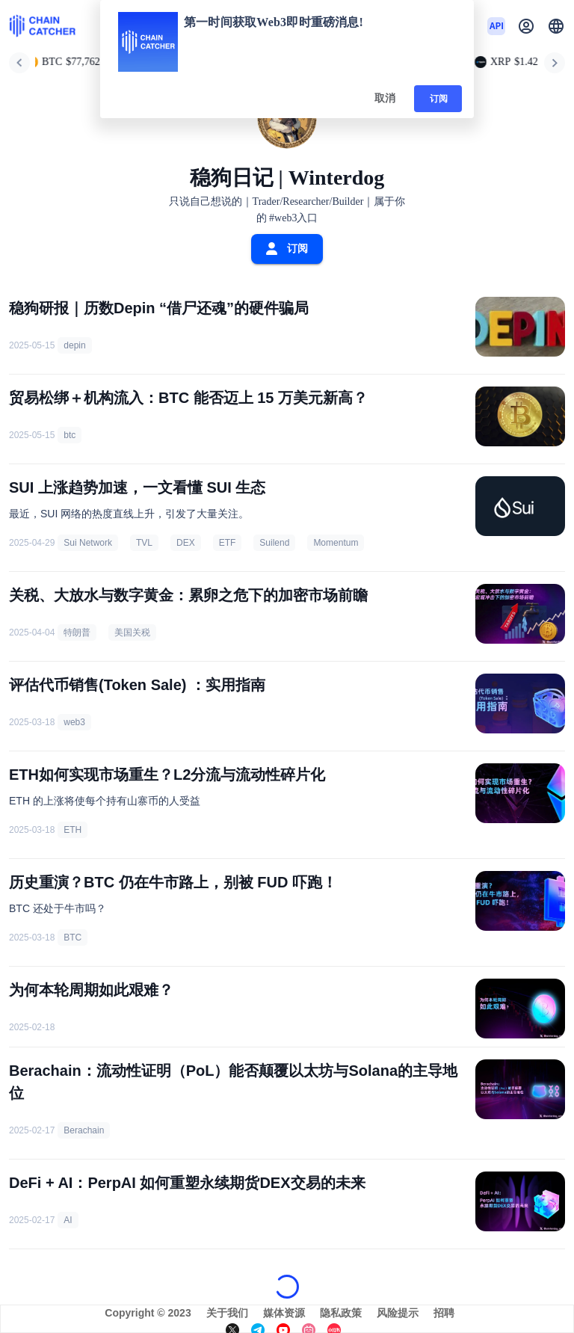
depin (74, 345)
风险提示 (398, 1313)
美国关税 (132, 632)
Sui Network (88, 543)
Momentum (335, 543)
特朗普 (77, 632)
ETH (72, 830)
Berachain (84, 1130)
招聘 (443, 1313)
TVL (144, 543)
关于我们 (227, 1313)
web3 (74, 722)
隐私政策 (341, 1313)
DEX (185, 543)
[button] (556, 26)
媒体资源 (284, 1313)
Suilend (274, 543)
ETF (227, 543)
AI (68, 1220)
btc (69, 435)
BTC (72, 937)
